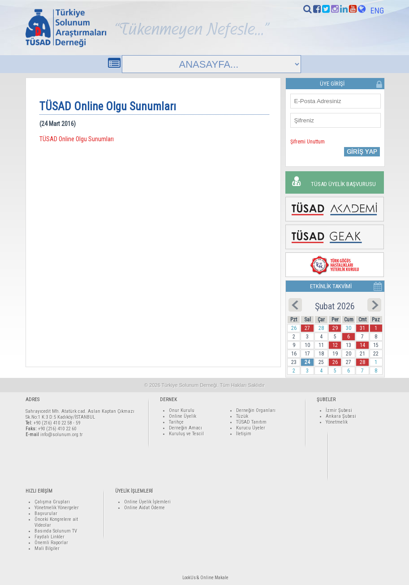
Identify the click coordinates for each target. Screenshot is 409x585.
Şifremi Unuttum (307, 142)
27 (307, 328)
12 (335, 345)
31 (362, 328)
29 (335, 328)
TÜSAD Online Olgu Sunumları (76, 139)
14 (362, 345)
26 (335, 362)
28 (362, 362)
